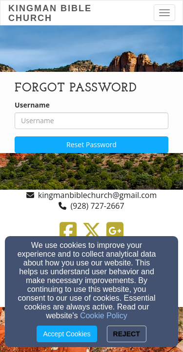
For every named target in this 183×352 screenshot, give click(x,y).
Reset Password (91, 144)
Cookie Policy (103, 315)
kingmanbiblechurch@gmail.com (97, 195)
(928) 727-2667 (97, 205)
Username (32, 105)
